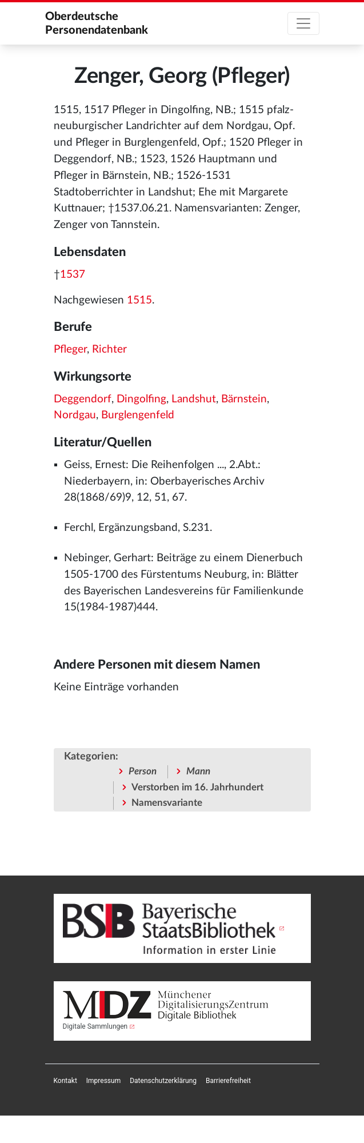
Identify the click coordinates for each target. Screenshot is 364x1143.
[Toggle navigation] (303, 23)
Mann (198, 771)
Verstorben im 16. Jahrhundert (197, 787)
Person (143, 771)
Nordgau (75, 415)
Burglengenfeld (137, 415)
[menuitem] (65, 1081)
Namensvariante (166, 803)
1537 (72, 274)
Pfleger (70, 349)
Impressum (103, 1081)
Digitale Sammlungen (95, 1026)
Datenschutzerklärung (163, 1081)
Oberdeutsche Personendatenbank (96, 23)
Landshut (193, 399)
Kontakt (65, 1081)
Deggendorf (82, 399)
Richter (109, 349)
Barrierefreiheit (228, 1081)
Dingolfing (141, 399)
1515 (139, 300)
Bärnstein (244, 399)
